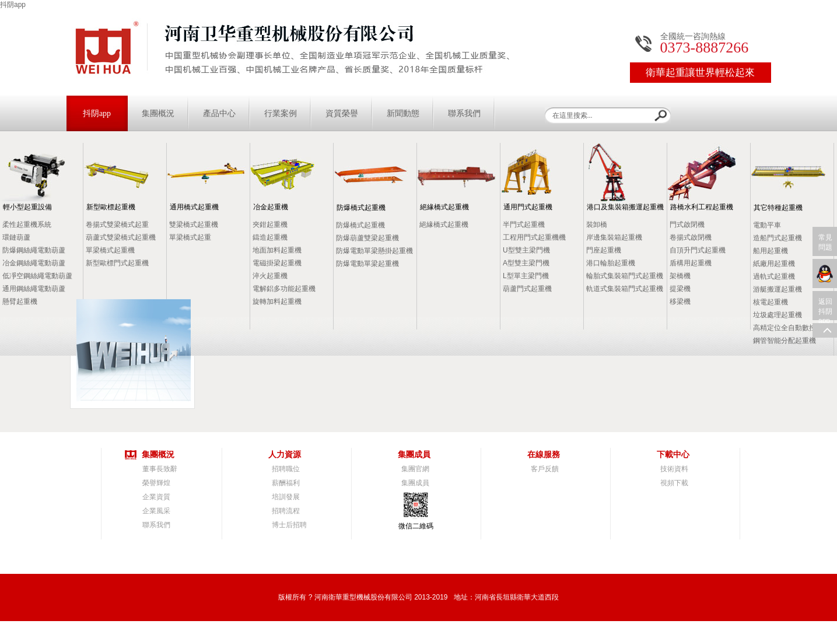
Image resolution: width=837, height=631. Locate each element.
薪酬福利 (286, 483)
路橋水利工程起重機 (701, 207)
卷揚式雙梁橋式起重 (117, 224)
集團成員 (414, 454)
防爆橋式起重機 (361, 208)
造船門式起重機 (777, 238)
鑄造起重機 (270, 237)
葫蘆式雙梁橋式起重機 (121, 237)
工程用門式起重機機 (534, 237)
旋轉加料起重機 (277, 301)
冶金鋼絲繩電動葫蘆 (33, 263)
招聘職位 (286, 469)
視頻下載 (674, 483)
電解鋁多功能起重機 (284, 289)
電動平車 (767, 225)
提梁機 (680, 289)
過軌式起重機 (774, 276)
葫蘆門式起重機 (527, 289)
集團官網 (415, 469)
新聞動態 (403, 113)
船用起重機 (770, 251)
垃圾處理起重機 (777, 315)
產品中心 (219, 113)
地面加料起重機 (277, 250)
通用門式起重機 (527, 207)
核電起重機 (770, 302)
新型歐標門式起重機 (117, 263)
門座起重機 (603, 250)
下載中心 (673, 454)
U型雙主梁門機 (526, 250)
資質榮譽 (341, 113)
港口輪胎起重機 (610, 263)
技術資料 (674, 469)
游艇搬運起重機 (777, 289)
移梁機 (680, 301)
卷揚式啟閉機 (691, 237)
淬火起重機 (270, 276)
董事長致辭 (159, 469)
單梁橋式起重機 (110, 250)
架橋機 (680, 276)
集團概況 (158, 113)
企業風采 (156, 511)
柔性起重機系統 (26, 224)
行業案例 (280, 113)
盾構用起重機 (691, 263)
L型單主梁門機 (526, 276)
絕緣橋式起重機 (444, 207)
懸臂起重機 (19, 301)
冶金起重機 (270, 207)
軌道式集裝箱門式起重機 (624, 289)
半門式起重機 (524, 224)
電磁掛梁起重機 (277, 263)
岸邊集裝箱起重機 (614, 237)
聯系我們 (464, 113)
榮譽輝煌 (156, 483)
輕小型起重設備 (27, 207)
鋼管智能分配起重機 (784, 340)
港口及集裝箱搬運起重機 (625, 207)
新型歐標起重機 (110, 207)
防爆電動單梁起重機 (367, 264)
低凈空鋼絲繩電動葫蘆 (37, 276)
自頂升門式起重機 (698, 250)
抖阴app (13, 5)
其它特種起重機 (778, 208)
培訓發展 (286, 497)
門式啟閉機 (687, 224)
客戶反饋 (545, 469)
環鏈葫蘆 (16, 237)
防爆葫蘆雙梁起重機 (367, 238)
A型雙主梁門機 (526, 263)
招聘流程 (286, 511)
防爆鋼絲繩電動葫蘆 (33, 250)
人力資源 (284, 454)
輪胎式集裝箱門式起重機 (624, 276)
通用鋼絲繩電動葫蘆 (33, 289)
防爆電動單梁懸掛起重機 (374, 251)
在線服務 (543, 454)
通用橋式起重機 (194, 207)
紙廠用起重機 (774, 264)
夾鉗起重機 (270, 224)
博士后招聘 (289, 525)
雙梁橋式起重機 (193, 224)
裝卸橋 (596, 224)
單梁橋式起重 (190, 237)
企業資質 (156, 497)
